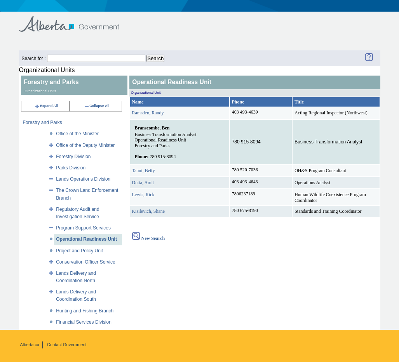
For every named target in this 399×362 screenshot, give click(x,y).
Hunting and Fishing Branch (84, 311)
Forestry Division (73, 156)
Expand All (46, 106)
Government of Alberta (75, 20)
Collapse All (96, 106)
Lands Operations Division (83, 179)
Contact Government (67, 344)
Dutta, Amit (143, 182)
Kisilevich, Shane (148, 211)
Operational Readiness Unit (86, 239)
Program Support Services (83, 228)
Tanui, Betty (143, 170)
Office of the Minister (77, 133)
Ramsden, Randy (148, 112)
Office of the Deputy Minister (85, 145)
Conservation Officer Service (85, 262)
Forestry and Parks (42, 122)
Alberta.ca (30, 344)
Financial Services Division (84, 322)
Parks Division (70, 168)
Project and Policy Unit (79, 250)
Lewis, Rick (143, 194)
